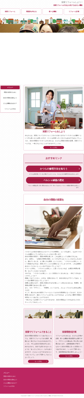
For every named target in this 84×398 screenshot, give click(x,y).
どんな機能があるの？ (10, 103)
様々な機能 (52, 11)
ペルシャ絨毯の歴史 (53, 180)
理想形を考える (31, 11)
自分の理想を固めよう (10, 98)
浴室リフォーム (10, 11)
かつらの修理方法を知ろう (53, 168)
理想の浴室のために (10, 92)
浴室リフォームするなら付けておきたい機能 (67, 5)
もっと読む (53, 147)
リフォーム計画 (74, 11)
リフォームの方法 (10, 109)
